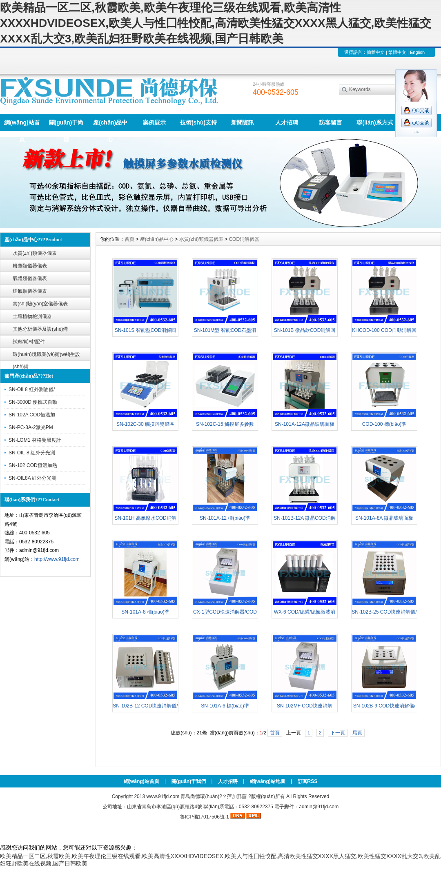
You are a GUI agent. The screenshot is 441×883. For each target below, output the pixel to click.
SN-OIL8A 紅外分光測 (32, 478)
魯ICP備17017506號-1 (204, 817)
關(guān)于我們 (189, 781)
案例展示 (154, 122)
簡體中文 (376, 52)
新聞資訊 (242, 122)
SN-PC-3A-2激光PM (31, 427)
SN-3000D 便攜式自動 (33, 402)
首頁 (129, 239)
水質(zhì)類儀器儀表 (35, 253)
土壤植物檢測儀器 (32, 316)
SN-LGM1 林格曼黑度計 (35, 440)
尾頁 (357, 733)
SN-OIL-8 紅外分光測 (32, 453)
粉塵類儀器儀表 (30, 266)
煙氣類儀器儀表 (30, 291)
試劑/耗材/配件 (29, 342)
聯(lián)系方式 (374, 122)
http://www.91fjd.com (57, 559)
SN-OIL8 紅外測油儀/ (32, 389)
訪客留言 (330, 122)
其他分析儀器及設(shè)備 (40, 329)
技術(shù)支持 (198, 122)
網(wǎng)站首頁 (22, 125)
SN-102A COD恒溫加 (32, 415)
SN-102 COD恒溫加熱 (33, 465)
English (417, 52)
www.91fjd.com (162, 796)
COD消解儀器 (244, 239)
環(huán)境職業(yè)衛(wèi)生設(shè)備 (46, 356)
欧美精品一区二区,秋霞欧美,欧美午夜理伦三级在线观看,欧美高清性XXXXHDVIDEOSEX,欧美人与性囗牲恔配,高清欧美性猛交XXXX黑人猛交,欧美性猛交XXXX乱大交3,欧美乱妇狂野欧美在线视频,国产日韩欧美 (215, 23)
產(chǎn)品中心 (110, 125)
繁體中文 (397, 52)
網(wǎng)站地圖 (267, 781)
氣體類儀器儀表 (30, 278)
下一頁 (337, 733)
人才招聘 (286, 122)
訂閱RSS (308, 781)
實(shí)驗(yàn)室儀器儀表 (40, 304)
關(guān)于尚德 (66, 125)
